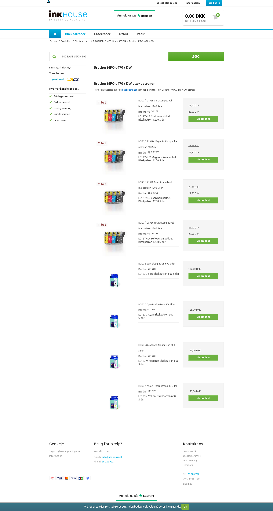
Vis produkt (203, 119)
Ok (185, 506)
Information (55, 456)
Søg (196, 56)
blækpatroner (129, 90)
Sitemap (187, 483)
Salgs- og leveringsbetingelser (65, 451)
